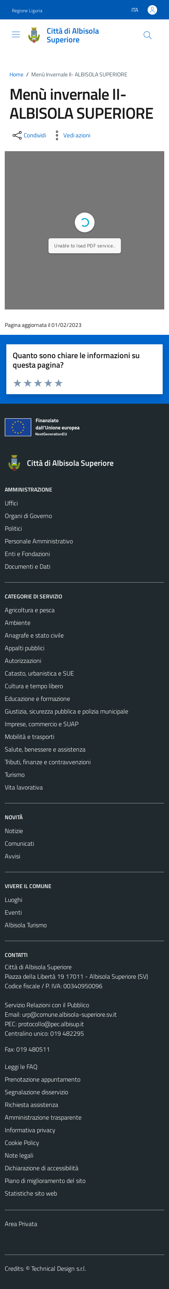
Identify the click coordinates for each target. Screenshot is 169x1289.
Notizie (14, 830)
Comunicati (19, 843)
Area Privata (21, 1223)
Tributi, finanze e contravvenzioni (48, 762)
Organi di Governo (28, 515)
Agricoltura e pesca (30, 610)
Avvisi (12, 856)
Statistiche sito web (31, 1193)
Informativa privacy (30, 1130)
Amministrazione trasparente (43, 1117)
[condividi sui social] (28, 135)
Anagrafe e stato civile (34, 635)
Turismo (15, 774)
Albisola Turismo (26, 925)
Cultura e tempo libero (34, 686)
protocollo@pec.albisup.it (51, 1024)
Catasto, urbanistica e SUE (39, 673)
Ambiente (17, 622)
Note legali (19, 1155)
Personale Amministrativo (39, 541)
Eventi (13, 912)
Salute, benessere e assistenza (45, 749)
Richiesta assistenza (31, 1104)
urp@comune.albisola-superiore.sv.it (69, 1014)
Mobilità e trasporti (29, 736)
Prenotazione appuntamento (42, 1079)
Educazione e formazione (37, 698)
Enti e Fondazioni (27, 553)
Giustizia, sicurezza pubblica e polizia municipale (66, 711)
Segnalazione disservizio (36, 1092)
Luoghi (13, 899)
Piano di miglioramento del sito (45, 1180)
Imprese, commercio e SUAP (41, 724)
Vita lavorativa (24, 787)
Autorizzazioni (23, 660)
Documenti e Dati (27, 566)
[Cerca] (147, 35)
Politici (13, 528)
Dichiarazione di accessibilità (41, 1168)
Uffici (11, 503)
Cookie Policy (22, 1142)
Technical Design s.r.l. (58, 1268)
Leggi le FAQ (21, 1066)
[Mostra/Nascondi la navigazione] (16, 34)
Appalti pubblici (24, 648)
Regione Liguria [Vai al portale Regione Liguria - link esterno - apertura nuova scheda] (27, 10)
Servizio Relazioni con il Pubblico (47, 1005)
